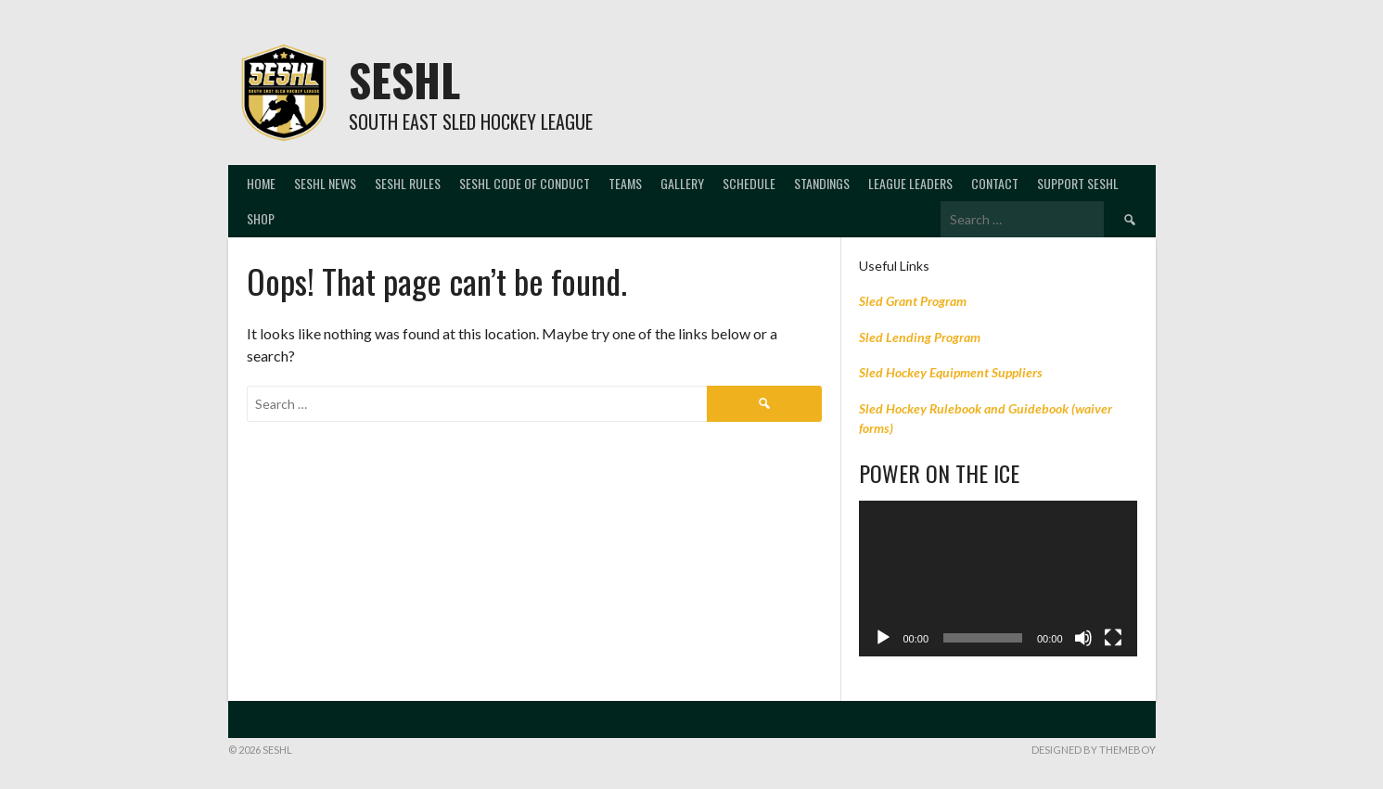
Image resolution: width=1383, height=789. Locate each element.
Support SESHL (1078, 183)
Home (261, 183)
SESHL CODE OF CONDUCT (524, 183)
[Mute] (1083, 638)
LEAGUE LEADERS (910, 183)
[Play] (883, 638)
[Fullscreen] (1113, 638)
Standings (822, 183)
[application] (998, 579)
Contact (994, 183)
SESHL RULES (408, 183)
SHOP (261, 218)
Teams (625, 183)
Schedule (749, 183)
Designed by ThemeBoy (1093, 750)
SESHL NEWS (325, 183)
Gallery (682, 183)
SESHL (404, 79)
